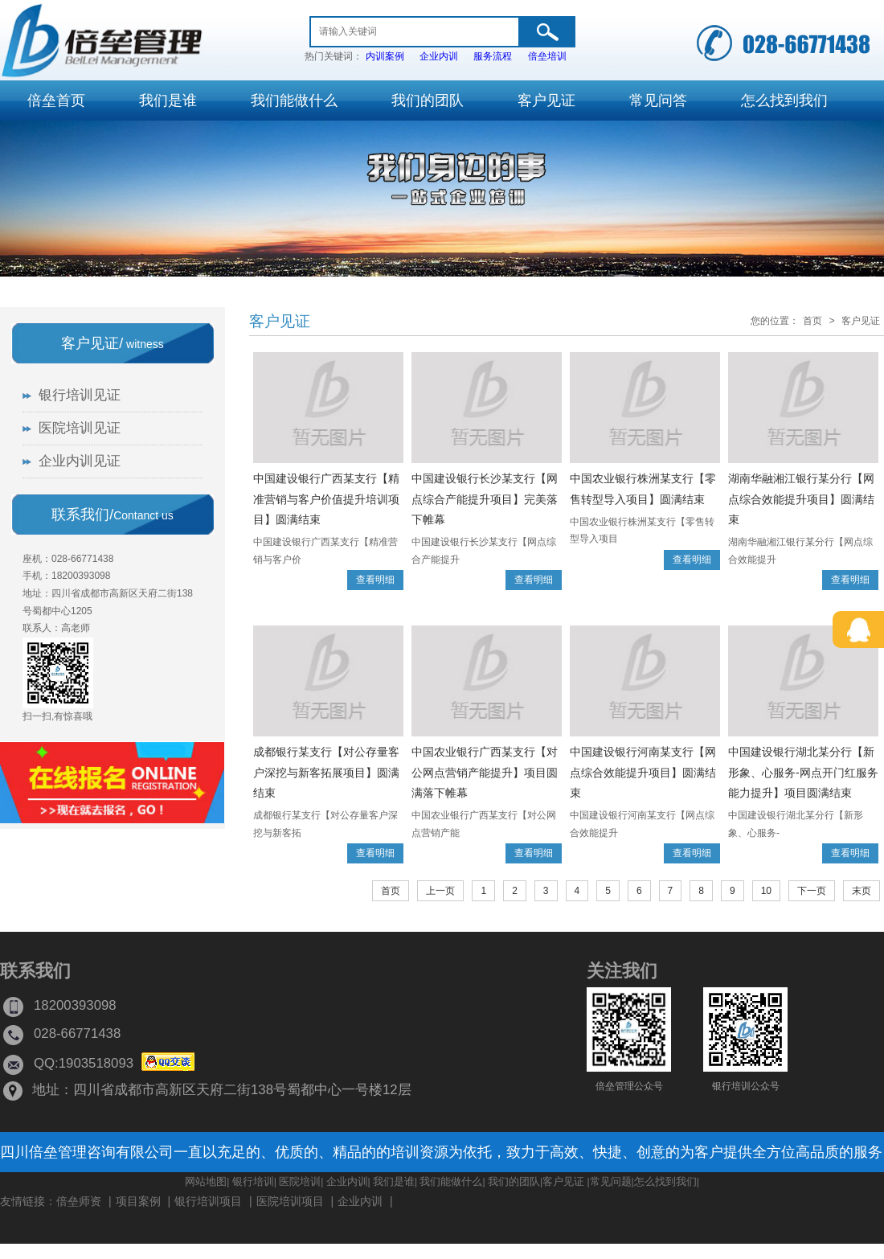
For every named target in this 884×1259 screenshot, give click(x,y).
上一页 (440, 890)
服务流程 (492, 56)
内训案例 (385, 56)
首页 (812, 320)
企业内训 (438, 56)
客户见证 (279, 321)
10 (766, 890)
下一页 (811, 890)
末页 (861, 890)
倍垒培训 (547, 56)
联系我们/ (112, 514)
